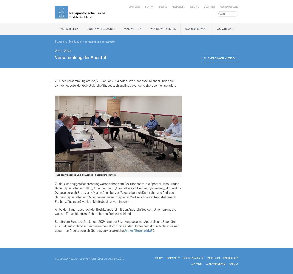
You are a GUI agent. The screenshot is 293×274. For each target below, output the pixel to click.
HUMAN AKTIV (173, 258)
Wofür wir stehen (163, 28)
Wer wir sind (68, 28)
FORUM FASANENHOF (193, 258)
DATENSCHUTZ (230, 258)
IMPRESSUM (213, 258)
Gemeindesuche (229, 7)
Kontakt (149, 7)
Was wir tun (132, 28)
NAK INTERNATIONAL (216, 265)
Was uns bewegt (196, 28)
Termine (194, 7)
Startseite (134, 7)
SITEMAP (233, 265)
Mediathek (209, 7)
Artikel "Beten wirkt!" (138, 230)
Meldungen (178, 7)
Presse (163, 7)
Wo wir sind (225, 28)
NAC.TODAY (196, 265)
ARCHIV (159, 258)
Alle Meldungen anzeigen (219, 58)
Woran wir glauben (101, 28)
